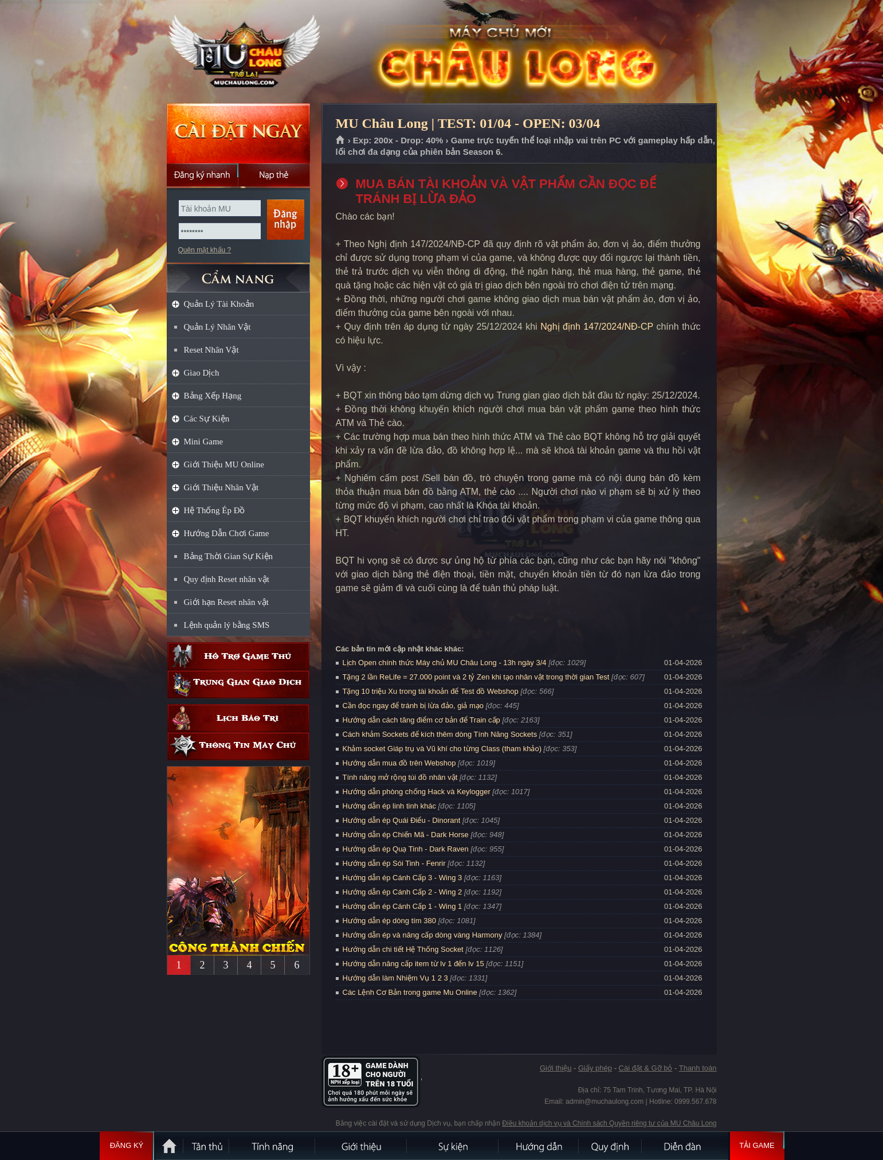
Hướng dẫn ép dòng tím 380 (390, 920)
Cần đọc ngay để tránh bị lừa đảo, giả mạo (413, 705)
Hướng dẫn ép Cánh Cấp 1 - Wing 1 (402, 906)
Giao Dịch (201, 372)
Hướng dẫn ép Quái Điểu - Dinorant (402, 820)
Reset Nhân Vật (211, 349)
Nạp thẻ (274, 174)
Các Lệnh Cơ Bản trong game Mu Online (410, 992)
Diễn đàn (685, 1145)
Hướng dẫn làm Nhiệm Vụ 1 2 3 (395, 978)
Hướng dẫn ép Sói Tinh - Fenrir (394, 863)
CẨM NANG (238, 273)
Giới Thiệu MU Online (224, 464)
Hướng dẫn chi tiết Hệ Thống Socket (403, 949)
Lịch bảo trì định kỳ (238, 718)
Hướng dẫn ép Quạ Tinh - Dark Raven (406, 849)
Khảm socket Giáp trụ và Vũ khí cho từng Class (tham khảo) (442, 748)
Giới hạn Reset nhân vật (226, 602)
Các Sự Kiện (207, 418)
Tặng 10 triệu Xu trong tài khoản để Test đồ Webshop (431, 691)
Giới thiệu (555, 1068)
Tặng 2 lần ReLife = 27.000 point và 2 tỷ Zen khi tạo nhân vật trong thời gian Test (476, 677)
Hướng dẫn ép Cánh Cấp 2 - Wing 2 (402, 892)
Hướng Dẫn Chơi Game (226, 533)
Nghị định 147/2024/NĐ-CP (596, 326)
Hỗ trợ (238, 656)
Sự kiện (453, 1145)
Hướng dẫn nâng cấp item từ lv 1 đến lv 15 (413, 963)
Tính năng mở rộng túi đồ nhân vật (400, 777)
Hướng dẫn (539, 1145)
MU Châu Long (237, 52)
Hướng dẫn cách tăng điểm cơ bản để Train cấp (421, 720)
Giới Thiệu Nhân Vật (221, 487)
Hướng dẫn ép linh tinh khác (389, 806)
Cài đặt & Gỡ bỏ (646, 1068)
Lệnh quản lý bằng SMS (227, 625)
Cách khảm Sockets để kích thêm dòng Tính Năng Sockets (441, 734)
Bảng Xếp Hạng (213, 395)
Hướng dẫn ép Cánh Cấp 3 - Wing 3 (402, 877)
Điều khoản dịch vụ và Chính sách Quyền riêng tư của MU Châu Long (609, 1123)
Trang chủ (341, 140)
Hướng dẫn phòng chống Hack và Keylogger (418, 791)
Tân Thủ (207, 1145)
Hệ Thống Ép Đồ (214, 510)
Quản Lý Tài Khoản (219, 303)
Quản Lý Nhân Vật (217, 326)
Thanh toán (698, 1068)
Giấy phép (595, 1068)
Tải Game (757, 1145)
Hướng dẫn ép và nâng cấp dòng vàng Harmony (423, 935)
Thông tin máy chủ (238, 746)
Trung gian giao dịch (238, 684)
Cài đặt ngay (238, 133)
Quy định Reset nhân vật (226, 579)
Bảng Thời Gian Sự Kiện (228, 556)
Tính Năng (273, 1145)
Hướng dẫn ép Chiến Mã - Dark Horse (406, 834)
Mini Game (203, 441)
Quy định (610, 1145)
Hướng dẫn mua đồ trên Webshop (399, 763)
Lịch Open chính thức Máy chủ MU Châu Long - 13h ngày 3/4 (445, 662)
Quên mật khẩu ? (204, 250)
